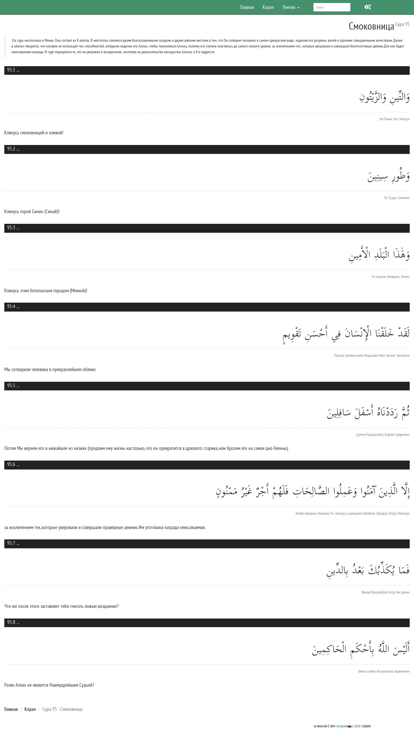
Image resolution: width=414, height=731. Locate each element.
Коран (268, 7)
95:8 (11, 622)
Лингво (291, 7)
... (18, 69)
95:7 (11, 543)
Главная (247, 7)
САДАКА (366, 726)
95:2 (11, 148)
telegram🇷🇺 (344, 726)
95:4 (11, 306)
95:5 (11, 385)
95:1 (11, 69)
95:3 (11, 227)
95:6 (11, 464)
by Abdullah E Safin (324, 726)
